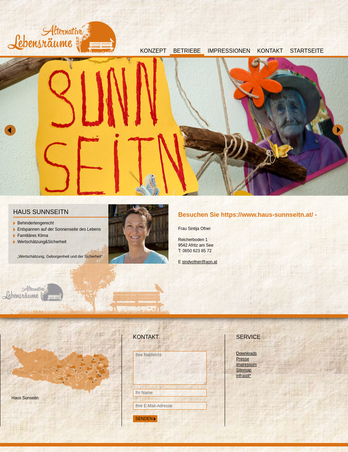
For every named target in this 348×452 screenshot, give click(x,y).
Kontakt (270, 51)
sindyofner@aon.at (199, 261)
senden (144, 418)
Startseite (307, 51)
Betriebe (187, 51)
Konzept (153, 51)
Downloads (246, 353)
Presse (242, 359)
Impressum (246, 364)
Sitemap (243, 370)
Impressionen (229, 51)
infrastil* (243, 375)
